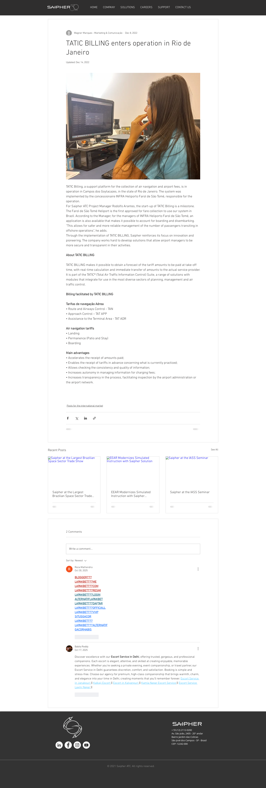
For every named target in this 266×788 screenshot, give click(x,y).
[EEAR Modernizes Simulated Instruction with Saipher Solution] (133, 471)
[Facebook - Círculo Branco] (68, 745)
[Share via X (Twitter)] (76, 418)
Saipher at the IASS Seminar (190, 492)
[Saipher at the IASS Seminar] (192, 471)
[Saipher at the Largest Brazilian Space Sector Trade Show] (74, 471)
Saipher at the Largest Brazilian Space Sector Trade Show (72, 494)
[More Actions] (198, 569)
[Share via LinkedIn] (85, 418)
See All (214, 449)
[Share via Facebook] (67, 418)
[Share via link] (94, 418)
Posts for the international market (85, 405)
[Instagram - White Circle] (77, 745)
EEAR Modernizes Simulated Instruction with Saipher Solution (131, 494)
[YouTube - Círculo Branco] (86, 745)
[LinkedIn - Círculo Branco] (59, 745)
